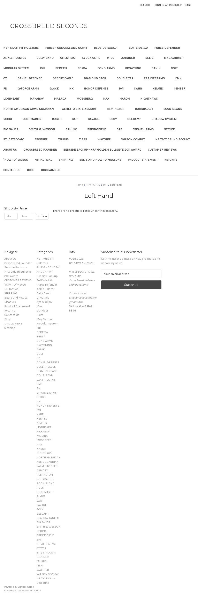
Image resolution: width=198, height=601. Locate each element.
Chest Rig (67, 58)
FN (7, 88)
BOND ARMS (108, 68)
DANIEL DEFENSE (31, 78)
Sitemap (9, 328)
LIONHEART (13, 98)
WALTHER (106, 139)
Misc (110, 58)
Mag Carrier (175, 58)
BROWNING (135, 68)
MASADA (62, 98)
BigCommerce (26, 586)
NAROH (127, 98)
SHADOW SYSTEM (166, 119)
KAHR (140, 88)
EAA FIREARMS (156, 78)
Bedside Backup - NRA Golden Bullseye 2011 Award (102, 149)
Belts (151, 58)
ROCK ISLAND (174, 109)
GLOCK (56, 88)
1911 (44, 68)
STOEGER (43, 139)
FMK (180, 78)
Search (144, 5)
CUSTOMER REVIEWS (162, 149)
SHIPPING (66, 160)
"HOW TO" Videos (15, 160)
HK (73, 88)
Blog (30, 170)
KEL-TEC (160, 88)
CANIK (158, 68)
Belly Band (45, 58)
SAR (76, 119)
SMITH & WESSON (44, 129)
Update (42, 216)
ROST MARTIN (33, 119)
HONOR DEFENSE (98, 88)
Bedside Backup (108, 48)
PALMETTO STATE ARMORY (80, 109)
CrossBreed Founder (40, 149)
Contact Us (11, 170)
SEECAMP (136, 119)
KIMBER (181, 88)
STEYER (171, 129)
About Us (10, 149)
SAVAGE (95, 119)
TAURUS (65, 139)
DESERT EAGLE (65, 78)
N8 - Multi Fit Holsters (21, 48)
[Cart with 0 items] (188, 5)
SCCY (115, 119)
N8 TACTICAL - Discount (174, 139)
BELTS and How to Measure (100, 160)
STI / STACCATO (15, 139)
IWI (123, 88)
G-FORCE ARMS (30, 88)
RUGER (58, 119)
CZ (7, 78)
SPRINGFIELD (98, 129)
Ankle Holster (16, 58)
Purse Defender (169, 48)
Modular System (18, 68)
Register (175, 5)
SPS (121, 129)
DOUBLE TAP (126, 78)
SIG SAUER (12, 129)
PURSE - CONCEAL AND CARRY (66, 48)
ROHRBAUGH (146, 109)
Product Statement (143, 160)
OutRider (130, 58)
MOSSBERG (87, 98)
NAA (108, 98)
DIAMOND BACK (97, 78)
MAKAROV (38, 98)
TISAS (85, 139)
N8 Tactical (43, 160)
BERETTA (63, 68)
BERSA (84, 68)
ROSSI (9, 119)
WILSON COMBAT (135, 139)
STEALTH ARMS (145, 129)
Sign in (159, 5)
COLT (176, 68)
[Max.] (26, 216)
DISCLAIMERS (50, 170)
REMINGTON (117, 109)
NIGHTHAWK (151, 98)
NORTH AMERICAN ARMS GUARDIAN (28, 109)
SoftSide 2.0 (138, 48)
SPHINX (73, 129)
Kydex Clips (91, 58)
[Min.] (11, 216)
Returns (170, 160)
